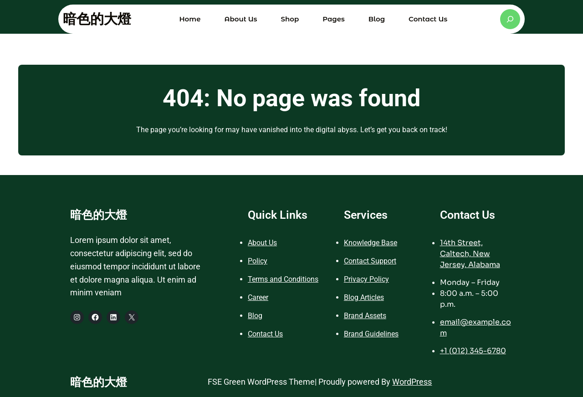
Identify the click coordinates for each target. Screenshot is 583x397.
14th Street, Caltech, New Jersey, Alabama (470, 253)
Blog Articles (364, 297)
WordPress (412, 382)
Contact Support (370, 261)
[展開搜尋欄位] (510, 19)
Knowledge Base (370, 242)
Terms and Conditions (283, 279)
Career (258, 297)
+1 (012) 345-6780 (473, 351)
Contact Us (265, 334)
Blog (255, 315)
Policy (257, 261)
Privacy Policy (366, 279)
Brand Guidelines (371, 334)
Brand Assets (365, 315)
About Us (262, 242)
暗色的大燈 (97, 18)
